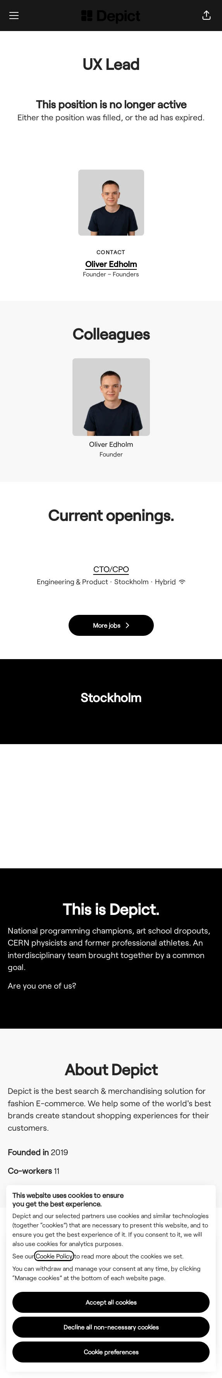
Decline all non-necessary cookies (111, 1327)
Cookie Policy (54, 1256)
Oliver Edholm (111, 264)
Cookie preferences (111, 1351)
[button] (206, 15)
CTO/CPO (111, 569)
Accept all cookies (111, 1302)
